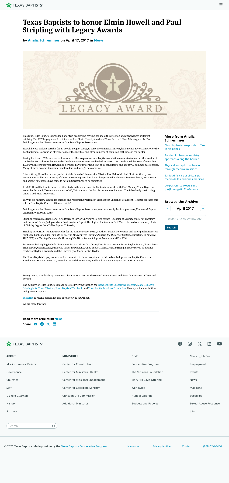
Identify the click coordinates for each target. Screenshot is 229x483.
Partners (12, 428)
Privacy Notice (162, 463)
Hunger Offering (142, 412)
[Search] (54, 443)
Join (192, 428)
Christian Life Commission (78, 412)
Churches (12, 397)
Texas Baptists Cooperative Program (124, 300)
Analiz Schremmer (43, 40)
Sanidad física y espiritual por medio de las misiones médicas (184, 177)
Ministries (70, 373)
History (11, 420)
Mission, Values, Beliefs (21, 381)
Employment (198, 381)
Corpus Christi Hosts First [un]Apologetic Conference (181, 187)
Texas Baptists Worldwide (80, 304)
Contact (187, 463)
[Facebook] (181, 360)
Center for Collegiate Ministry (81, 405)
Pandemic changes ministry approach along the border (182, 157)
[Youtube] (219, 360)
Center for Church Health (78, 381)
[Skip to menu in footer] (221, 4)
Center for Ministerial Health (80, 389)
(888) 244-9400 (212, 463)
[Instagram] (190, 360)
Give (135, 373)
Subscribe (28, 314)
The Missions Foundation (147, 389)
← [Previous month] (167, 208)
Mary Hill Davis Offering (147, 397)
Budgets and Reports (145, 420)
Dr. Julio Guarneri (17, 412)
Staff (9, 405)
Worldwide (138, 405)
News (99, 40)
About (11, 373)
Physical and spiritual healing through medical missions (183, 167)
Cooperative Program (145, 381)
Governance (14, 389)
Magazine (196, 405)
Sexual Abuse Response (205, 420)
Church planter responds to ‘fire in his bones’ (185, 147)
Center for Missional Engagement (83, 397)
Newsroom (134, 463)
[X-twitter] (200, 360)
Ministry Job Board (201, 373)
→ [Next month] (203, 208)
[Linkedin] (209, 360)
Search (172, 227)
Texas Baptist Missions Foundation (121, 304)
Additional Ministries (75, 420)
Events (194, 389)
